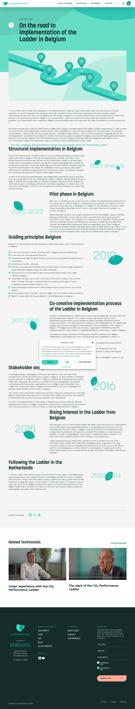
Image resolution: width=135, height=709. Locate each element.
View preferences (85, 362)
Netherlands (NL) (103, 664)
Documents (43, 631)
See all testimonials (118, 543)
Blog (40, 643)
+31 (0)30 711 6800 (20, 660)
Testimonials (74, 639)
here (18, 120)
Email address (103, 658)
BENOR (72, 177)
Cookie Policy (66, 366)
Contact (72, 635)
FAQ (39, 639)
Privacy (103, 701)
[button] (92, 343)
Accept (49, 362)
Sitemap (123, 701)
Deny (67, 362)
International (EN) (103, 669)
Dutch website (45, 647)
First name (102, 645)
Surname (101, 651)
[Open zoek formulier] (118, 3)
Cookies (113, 701)
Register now (112, 678)
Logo (40, 635)
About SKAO (73, 631)
